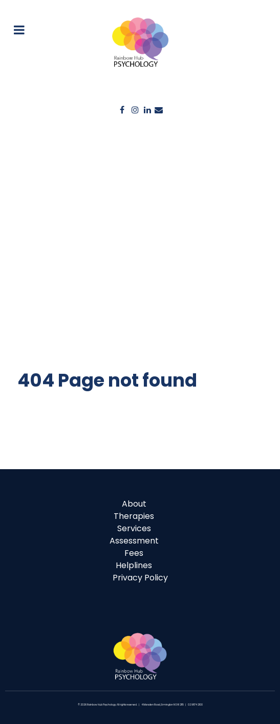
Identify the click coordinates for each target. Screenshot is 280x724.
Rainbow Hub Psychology (101, 705)
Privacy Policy (140, 578)
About (134, 504)
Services (134, 528)
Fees (133, 553)
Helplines (134, 565)
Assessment (134, 541)
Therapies (134, 516)
